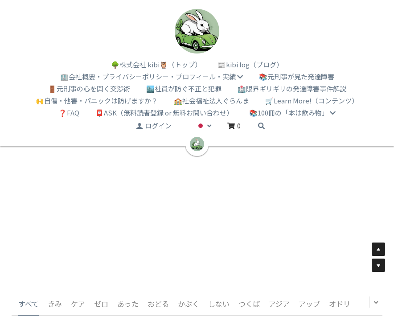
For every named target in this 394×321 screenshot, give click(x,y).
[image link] (197, 31)
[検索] (261, 126)
